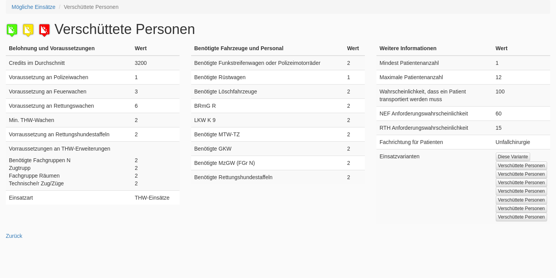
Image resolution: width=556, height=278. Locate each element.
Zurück (14, 236)
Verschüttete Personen (521, 165)
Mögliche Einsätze (34, 7)
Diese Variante (513, 156)
